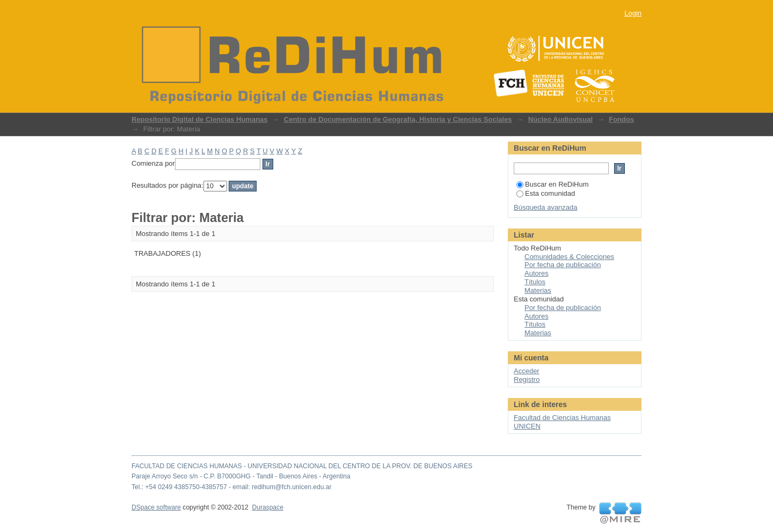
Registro (526, 379)
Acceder (526, 371)
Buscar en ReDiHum (552, 184)
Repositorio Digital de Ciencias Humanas (200, 119)
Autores (536, 273)
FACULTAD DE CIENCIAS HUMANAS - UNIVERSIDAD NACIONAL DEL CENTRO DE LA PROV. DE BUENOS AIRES (302, 466)
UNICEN (527, 426)
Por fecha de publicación (562, 265)
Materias (537, 290)
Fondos (621, 119)
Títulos (534, 282)
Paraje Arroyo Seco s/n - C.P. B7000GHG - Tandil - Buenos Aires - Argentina (241, 476)
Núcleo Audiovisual (560, 119)
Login (632, 13)
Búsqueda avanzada (546, 207)
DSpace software (156, 507)
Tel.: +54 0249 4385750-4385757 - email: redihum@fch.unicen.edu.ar (232, 487)
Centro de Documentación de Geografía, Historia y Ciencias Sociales (398, 119)
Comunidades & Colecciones (569, 257)
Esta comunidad (545, 193)
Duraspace (267, 507)
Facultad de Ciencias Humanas (562, 418)
